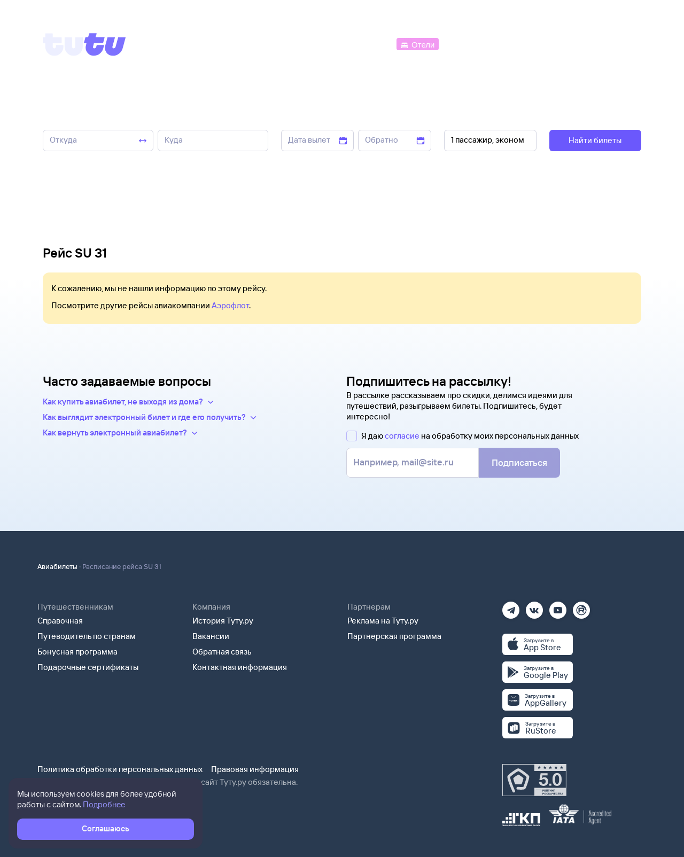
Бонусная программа (77, 651)
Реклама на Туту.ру (382, 621)
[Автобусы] (371, 43)
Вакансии (210, 636)
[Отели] (417, 43)
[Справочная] (618, 43)
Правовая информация (255, 769)
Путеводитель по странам (86, 636)
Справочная (60, 621)
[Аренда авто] (562, 43)
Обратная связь (222, 651)
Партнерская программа (394, 636)
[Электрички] (467, 43)
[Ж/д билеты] (315, 43)
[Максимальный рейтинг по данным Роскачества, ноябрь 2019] (534, 780)
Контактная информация (239, 667)
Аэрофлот (230, 305)
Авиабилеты (57, 566)
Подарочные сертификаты (87, 667)
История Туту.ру (222, 621)
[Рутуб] (581, 607)
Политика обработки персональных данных (120, 769)
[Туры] (514, 43)
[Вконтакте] (534, 607)
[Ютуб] (557, 607)
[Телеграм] (510, 607)
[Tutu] (84, 44)
